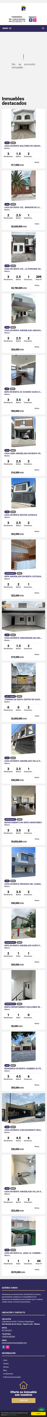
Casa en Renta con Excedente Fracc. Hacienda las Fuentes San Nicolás (23, 1130)
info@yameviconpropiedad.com (14, 1343)
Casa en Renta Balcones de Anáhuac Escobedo (23, 146)
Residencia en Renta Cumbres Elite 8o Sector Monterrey (23, 1069)
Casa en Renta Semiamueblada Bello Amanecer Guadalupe (23, 638)
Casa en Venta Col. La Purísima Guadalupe (23, 269)
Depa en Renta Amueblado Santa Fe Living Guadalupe (23, 946)
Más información (12, 1415)
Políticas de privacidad (12, 1377)
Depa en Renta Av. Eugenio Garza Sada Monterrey (23, 392)
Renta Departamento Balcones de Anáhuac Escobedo (23, 1007)
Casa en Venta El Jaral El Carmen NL (23, 1253)
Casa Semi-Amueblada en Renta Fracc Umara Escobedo (23, 454)
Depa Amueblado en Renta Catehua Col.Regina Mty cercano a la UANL (23, 577)
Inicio (5, 1360)
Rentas (6, 1367)
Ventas (6, 1364)
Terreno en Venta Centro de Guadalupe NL (23, 700)
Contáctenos (8, 1374)
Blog (5, 1370)
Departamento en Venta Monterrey (23, 823)
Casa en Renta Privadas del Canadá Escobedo (23, 884)
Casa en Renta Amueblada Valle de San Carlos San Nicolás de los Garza (23, 761)
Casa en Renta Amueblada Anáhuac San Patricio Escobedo (23, 331)
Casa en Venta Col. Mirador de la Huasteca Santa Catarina (23, 207)
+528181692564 (18, 19)
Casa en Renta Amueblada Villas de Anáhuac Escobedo (23, 1192)
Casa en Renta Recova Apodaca (20, 515)
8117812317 (17, 21)
